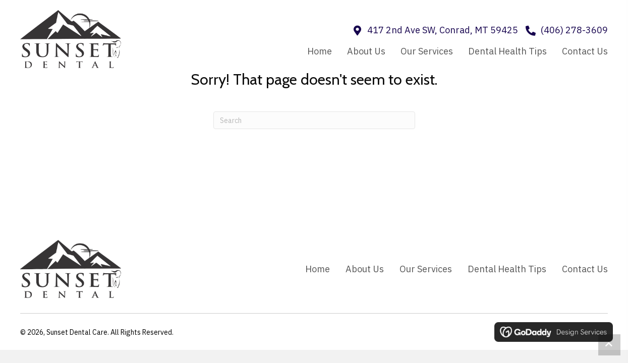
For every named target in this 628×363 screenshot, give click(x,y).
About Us (365, 269)
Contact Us (585, 269)
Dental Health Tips (507, 269)
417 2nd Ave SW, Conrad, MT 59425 (442, 30)
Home (317, 269)
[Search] (314, 120)
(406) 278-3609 (574, 30)
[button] (609, 344)
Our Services (425, 269)
